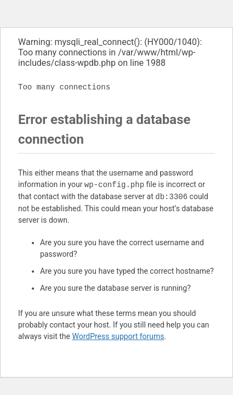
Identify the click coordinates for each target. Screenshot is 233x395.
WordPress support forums (118, 336)
